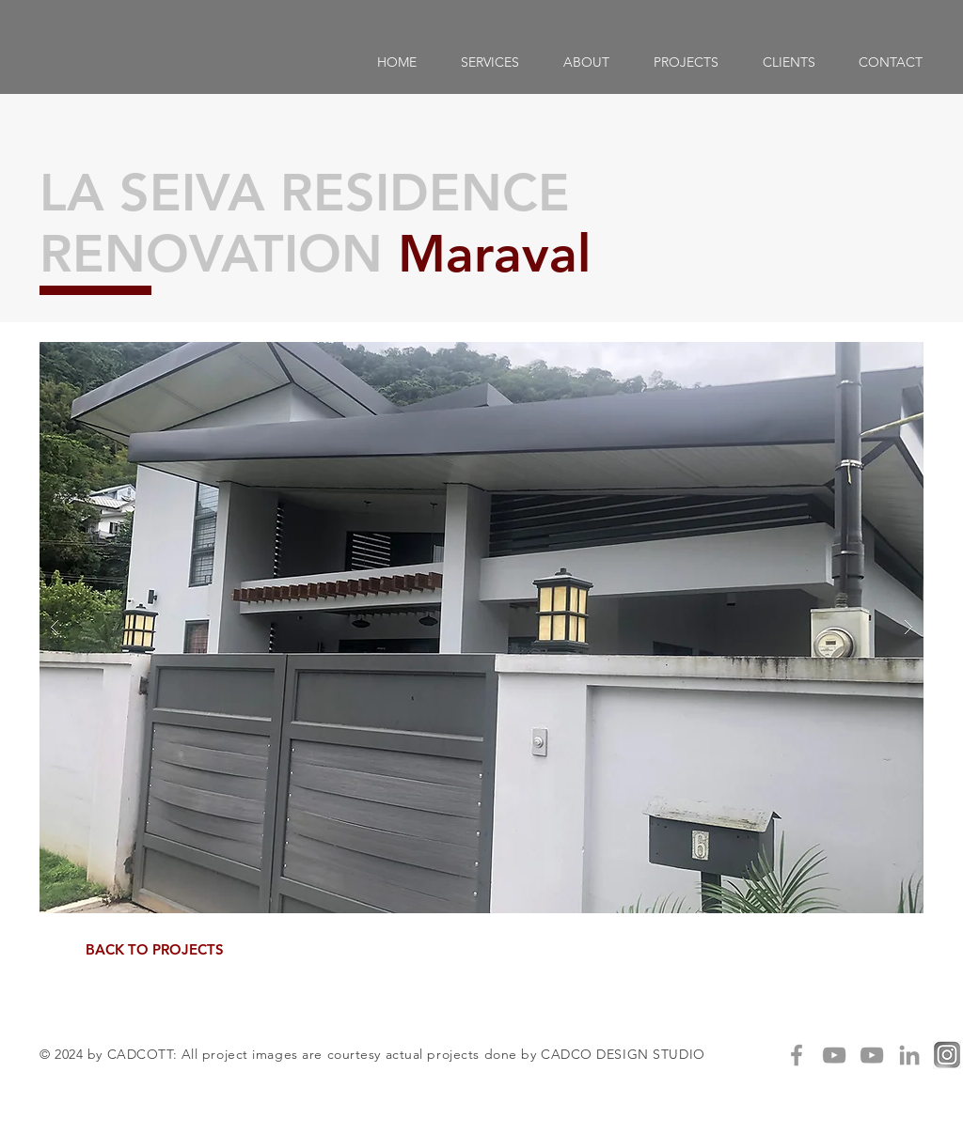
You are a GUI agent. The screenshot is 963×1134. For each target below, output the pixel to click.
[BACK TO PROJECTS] (154, 949)
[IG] (947, 1055)
